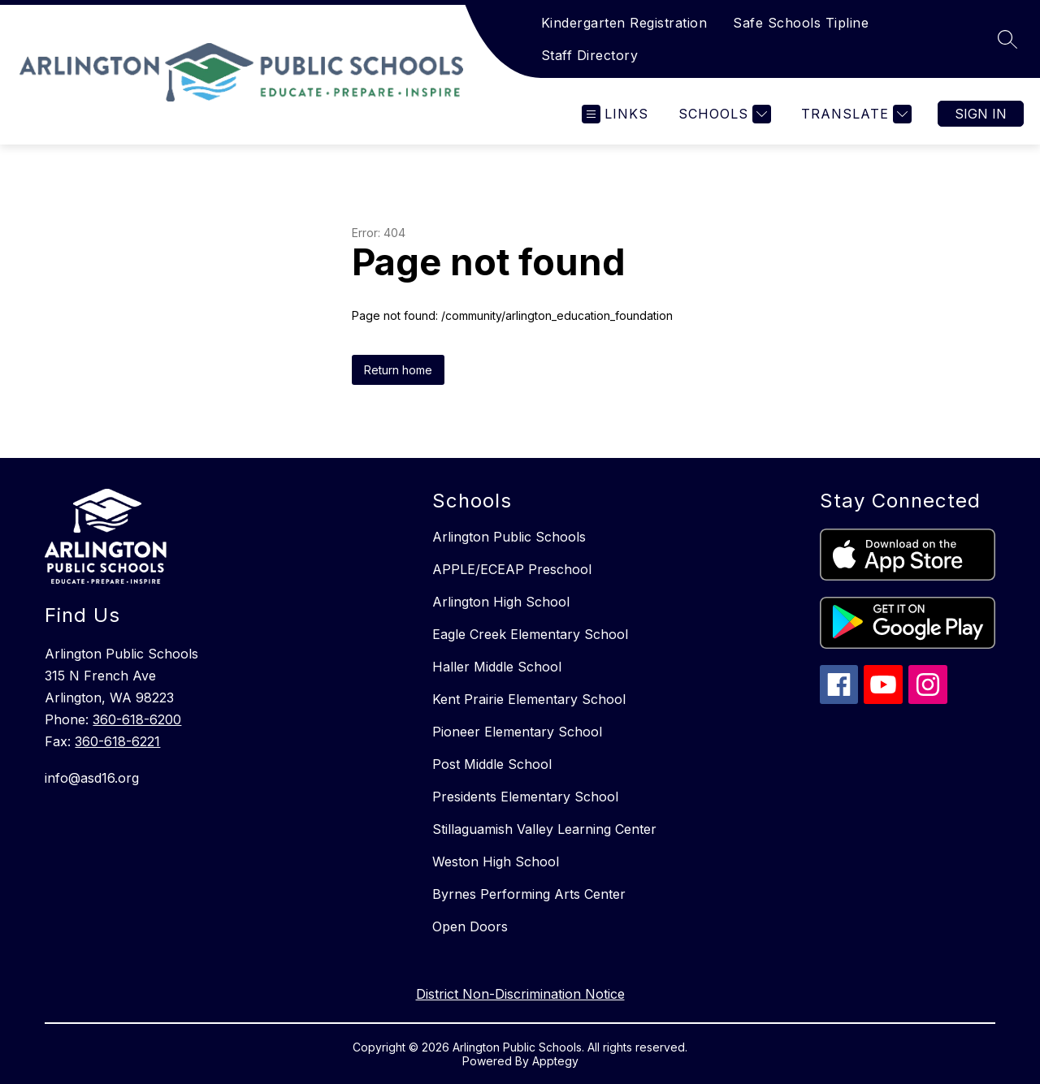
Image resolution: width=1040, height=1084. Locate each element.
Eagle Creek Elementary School (530, 634)
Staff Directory (590, 55)
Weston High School (495, 861)
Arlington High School (501, 602)
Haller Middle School (496, 667)
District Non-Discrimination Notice (520, 994)
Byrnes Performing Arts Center (529, 894)
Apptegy (555, 1061)
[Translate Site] (854, 114)
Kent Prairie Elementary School (529, 699)
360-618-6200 (137, 719)
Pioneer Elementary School (517, 731)
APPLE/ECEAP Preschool (512, 569)
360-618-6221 (117, 741)
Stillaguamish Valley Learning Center (544, 829)
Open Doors (470, 926)
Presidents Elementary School (525, 796)
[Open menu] (615, 114)
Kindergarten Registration (624, 23)
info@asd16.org (92, 778)
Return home (398, 370)
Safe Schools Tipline (801, 23)
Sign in (981, 114)
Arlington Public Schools (509, 537)
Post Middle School (492, 764)
